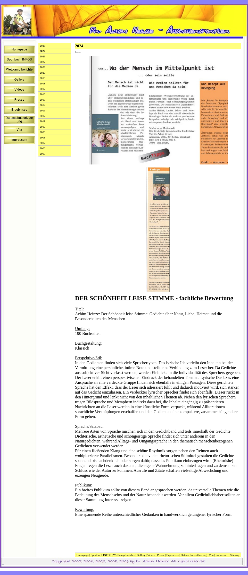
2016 (42, 94)
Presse (160, 554)
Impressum (222, 554)
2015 (42, 99)
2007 (42, 142)
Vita (211, 554)
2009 (42, 132)
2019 (42, 78)
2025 (42, 45)
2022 (42, 61)
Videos (151, 554)
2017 (42, 88)
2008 (42, 137)
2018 (42, 83)
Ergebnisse (172, 554)
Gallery (141, 554)
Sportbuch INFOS (101, 554)
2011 (42, 121)
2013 (42, 110)
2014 (42, 105)
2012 (42, 115)
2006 (42, 148)
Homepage (82, 554)
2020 (42, 72)
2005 (42, 153)
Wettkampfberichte (124, 554)
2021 (42, 67)
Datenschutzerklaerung (194, 554)
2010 (42, 126)
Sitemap (234, 554)
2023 (42, 56)
